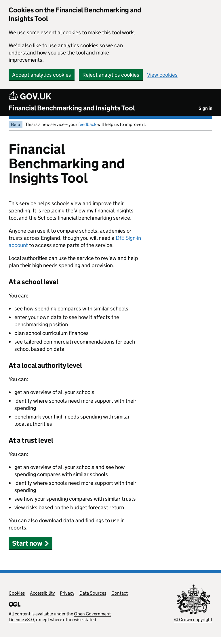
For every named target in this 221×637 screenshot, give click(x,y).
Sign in (205, 108)
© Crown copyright (193, 619)
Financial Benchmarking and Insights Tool (72, 108)
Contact (119, 593)
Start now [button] (30, 543)
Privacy (67, 593)
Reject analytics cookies (110, 74)
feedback (87, 124)
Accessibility (42, 593)
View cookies (162, 75)
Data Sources (92, 593)
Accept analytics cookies (41, 74)
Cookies (17, 593)
